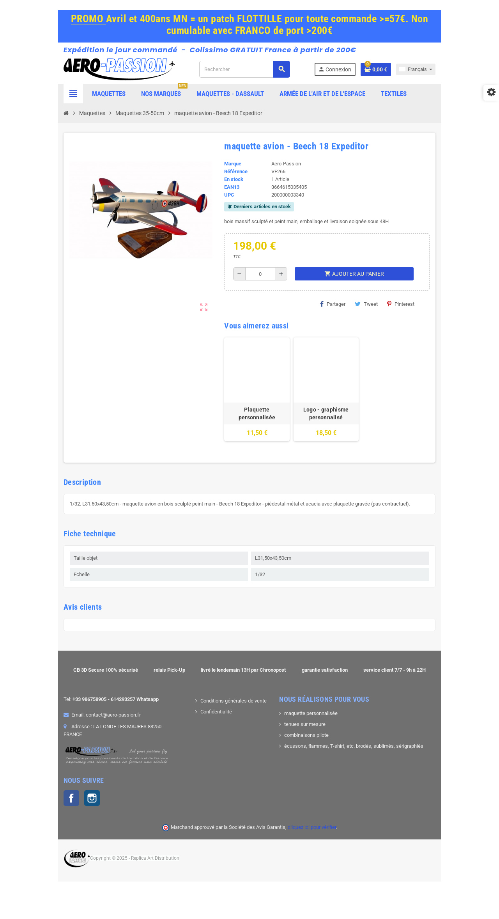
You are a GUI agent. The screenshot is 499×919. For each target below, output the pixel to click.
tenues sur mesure (309, 745)
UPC (223, 200)
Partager (326, 309)
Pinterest (394, 309)
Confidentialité (202, 733)
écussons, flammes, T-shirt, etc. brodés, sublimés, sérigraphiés (358, 767)
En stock (227, 184)
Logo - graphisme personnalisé (343, 435)
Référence (229, 176)
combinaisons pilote (311, 756)
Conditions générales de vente (219, 722)
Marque (226, 169)
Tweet (359, 309)
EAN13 (225, 192)
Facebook (29, 816)
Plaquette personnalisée (258, 431)
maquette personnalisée (315, 734)
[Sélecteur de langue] (458, 72)
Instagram (50, 816)
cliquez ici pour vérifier (312, 845)
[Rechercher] (256, 71)
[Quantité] (257, 279)
